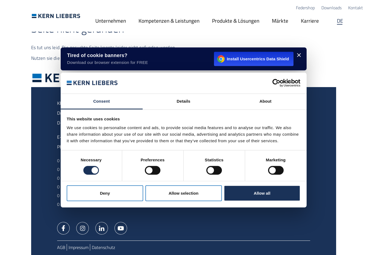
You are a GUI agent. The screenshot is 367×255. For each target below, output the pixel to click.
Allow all (262, 193)
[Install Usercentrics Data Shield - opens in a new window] (184, 59)
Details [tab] (183, 101)
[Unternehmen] (110, 21)
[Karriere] (310, 21)
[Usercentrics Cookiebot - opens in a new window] (276, 83)
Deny (105, 193)
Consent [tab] (101, 101)
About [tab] (266, 101)
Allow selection (183, 193)
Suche (357, 21)
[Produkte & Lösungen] (235, 21)
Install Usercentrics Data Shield (253, 59)
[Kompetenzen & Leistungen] (169, 21)
